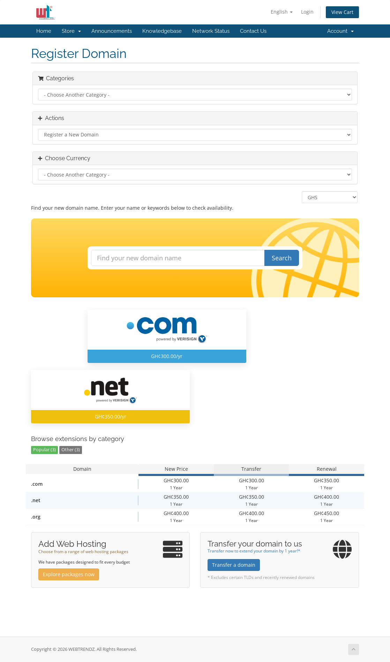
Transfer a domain (233, 564)
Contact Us (253, 31)
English (282, 11)
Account (340, 31)
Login (307, 11)
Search (282, 258)
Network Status (211, 31)
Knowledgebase (162, 31)
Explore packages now (69, 574)
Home (43, 31)
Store (71, 31)
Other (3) (70, 450)
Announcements (111, 31)
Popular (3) (44, 450)
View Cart (342, 12)
